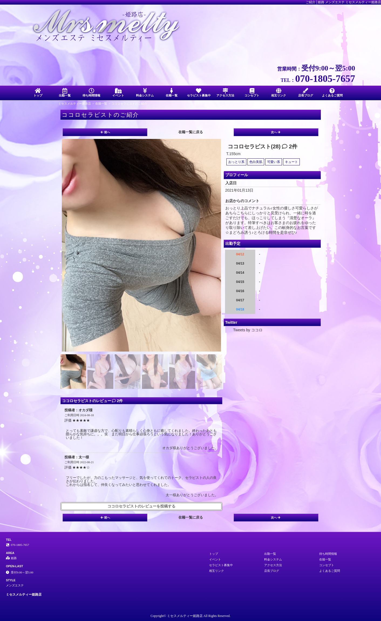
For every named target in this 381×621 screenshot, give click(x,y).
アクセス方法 (225, 92)
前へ (105, 132)
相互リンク (278, 92)
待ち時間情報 (91, 92)
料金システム (145, 92)
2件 (289, 146)
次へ (275, 132)
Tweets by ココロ (248, 330)
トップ (37, 92)
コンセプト (251, 92)
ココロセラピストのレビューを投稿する (141, 506)
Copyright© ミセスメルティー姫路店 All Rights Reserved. (190, 616)
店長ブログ (305, 92)
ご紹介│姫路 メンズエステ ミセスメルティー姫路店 (343, 2)
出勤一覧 (64, 92)
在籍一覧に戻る (190, 132)
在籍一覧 (171, 92)
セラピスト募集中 (199, 92)
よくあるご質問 (332, 92)
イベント (118, 92)
